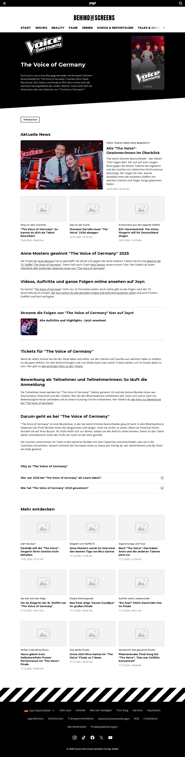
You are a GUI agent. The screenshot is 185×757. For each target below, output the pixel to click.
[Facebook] (92, 737)
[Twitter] (101, 737)
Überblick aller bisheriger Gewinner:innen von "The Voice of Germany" (63, 268)
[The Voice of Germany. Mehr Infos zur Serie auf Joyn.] (147, 63)
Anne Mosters (46, 261)
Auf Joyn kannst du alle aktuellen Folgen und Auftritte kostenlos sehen (93, 292)
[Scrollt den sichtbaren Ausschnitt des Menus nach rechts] (164, 27)
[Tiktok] (83, 737)
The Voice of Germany (48, 289)
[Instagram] (74, 737)
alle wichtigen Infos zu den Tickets (62, 366)
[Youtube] (110, 737)
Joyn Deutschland (39, 710)
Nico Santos (98, 264)
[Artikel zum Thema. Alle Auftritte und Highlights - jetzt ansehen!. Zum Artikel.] (92, 326)
